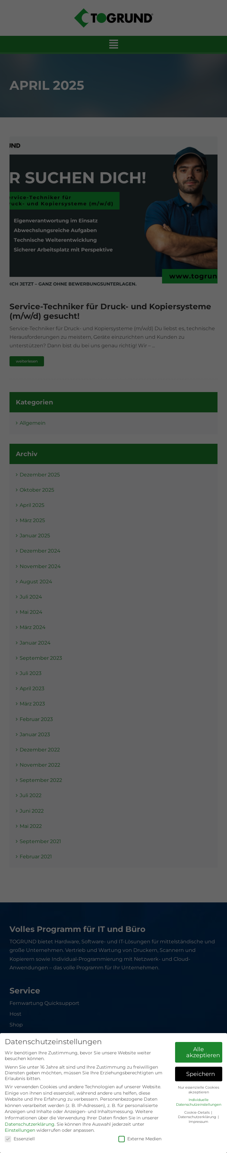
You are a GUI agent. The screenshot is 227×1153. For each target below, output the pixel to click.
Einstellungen (20, 1130)
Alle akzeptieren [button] (203, 1052)
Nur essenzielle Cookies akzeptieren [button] (198, 1089)
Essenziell (20, 1139)
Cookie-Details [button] (197, 1112)
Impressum (198, 1122)
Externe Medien (139, 1139)
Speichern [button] (200, 1074)
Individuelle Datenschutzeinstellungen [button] (198, 1102)
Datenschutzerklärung (29, 1124)
